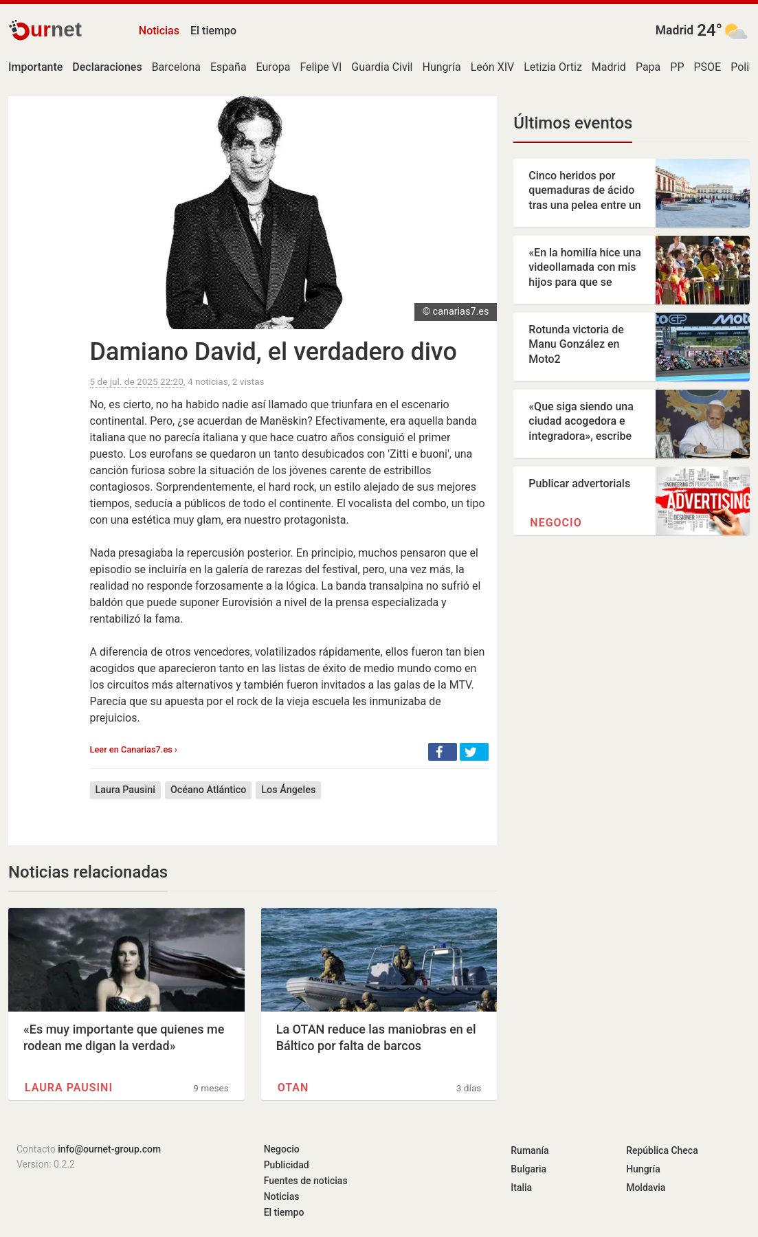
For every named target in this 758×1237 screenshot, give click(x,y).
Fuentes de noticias (306, 1180)
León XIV (493, 67)
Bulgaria (528, 1168)
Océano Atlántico (208, 790)
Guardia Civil (381, 67)
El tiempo (213, 30)
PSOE (707, 67)
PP (677, 67)
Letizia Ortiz (553, 67)
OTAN (293, 1087)
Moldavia (645, 1187)
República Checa (662, 1150)
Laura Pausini (125, 790)
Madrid (675, 30)
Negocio (555, 522)
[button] (442, 752)
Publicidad (286, 1164)
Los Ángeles (288, 790)
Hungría (441, 67)
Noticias (159, 30)
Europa (273, 67)
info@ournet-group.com (109, 1149)
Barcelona (176, 67)
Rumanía (529, 1150)
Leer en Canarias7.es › (133, 749)
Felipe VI (321, 67)
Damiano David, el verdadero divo (273, 351)
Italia (521, 1187)
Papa (648, 67)
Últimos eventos (572, 123)
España (228, 67)
